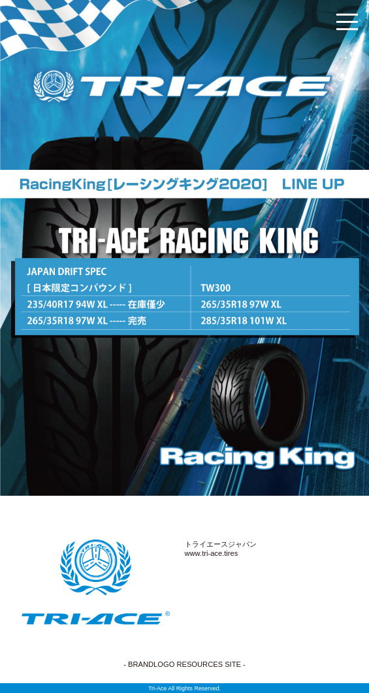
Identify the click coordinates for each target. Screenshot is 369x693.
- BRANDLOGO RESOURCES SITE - (184, 664)
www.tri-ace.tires (211, 553)
